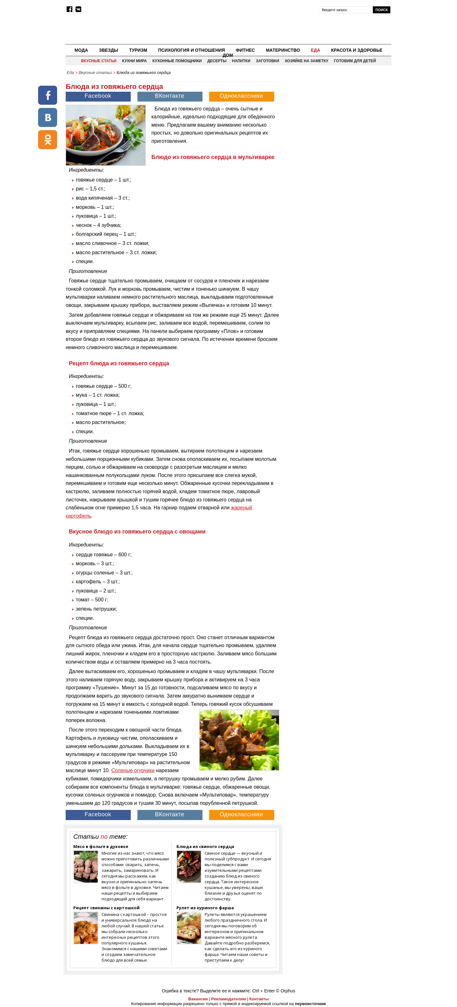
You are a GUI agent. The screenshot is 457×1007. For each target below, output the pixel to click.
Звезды (108, 50)
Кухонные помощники (177, 61)
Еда (315, 50)
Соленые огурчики (133, 770)
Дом (228, 55)
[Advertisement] (337, 122)
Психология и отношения (191, 50)
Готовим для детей (355, 61)
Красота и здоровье (356, 50)
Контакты (258, 999)
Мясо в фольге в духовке (100, 846)
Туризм (138, 50)
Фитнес (245, 50)
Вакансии (198, 999)
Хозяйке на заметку (306, 61)
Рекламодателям (228, 999)
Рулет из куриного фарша (205, 908)
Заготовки (267, 61)
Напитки (241, 61)
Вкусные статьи (98, 61)
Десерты (216, 61)
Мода (81, 50)
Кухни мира (134, 61)
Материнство (283, 50)
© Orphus (285, 990)
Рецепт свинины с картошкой (106, 908)
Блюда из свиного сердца (205, 846)
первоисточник (310, 1003)
